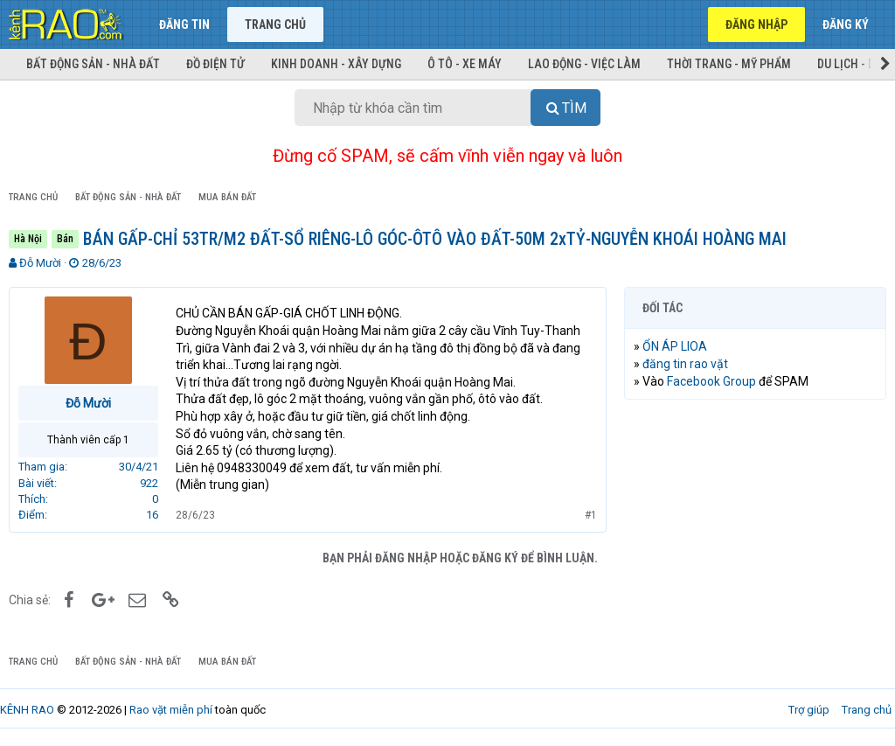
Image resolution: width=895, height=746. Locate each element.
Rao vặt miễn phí (170, 709)
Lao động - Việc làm (584, 64)
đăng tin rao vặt (685, 364)
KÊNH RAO (27, 709)
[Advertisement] (755, 526)
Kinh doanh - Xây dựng (336, 64)
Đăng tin (184, 24)
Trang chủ (275, 24)
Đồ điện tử (215, 64)
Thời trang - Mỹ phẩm (729, 64)
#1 (591, 515)
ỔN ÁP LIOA (674, 346)
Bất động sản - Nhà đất (93, 64)
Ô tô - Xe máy (464, 64)
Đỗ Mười (40, 262)
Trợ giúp (808, 709)
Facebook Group (711, 381)
